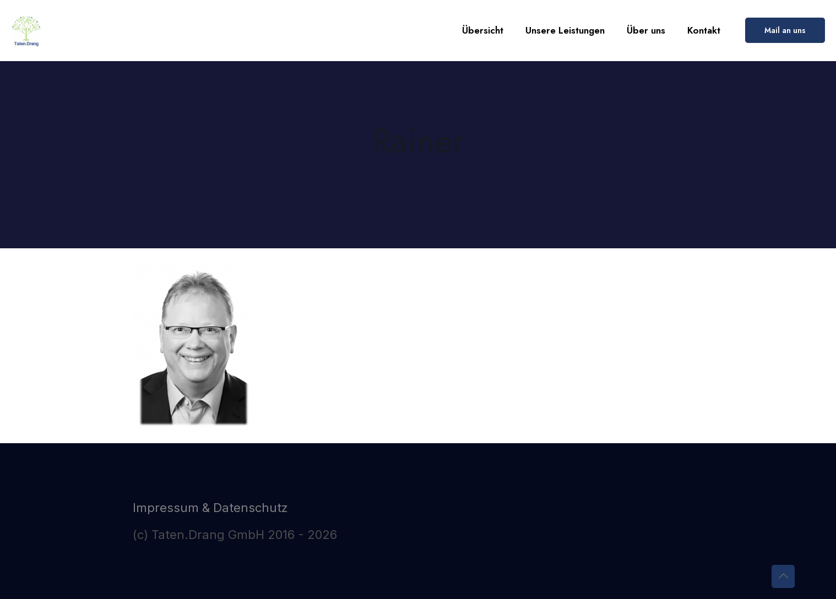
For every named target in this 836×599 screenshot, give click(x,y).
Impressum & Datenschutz (210, 507)
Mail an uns (785, 30)
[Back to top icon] (783, 576)
